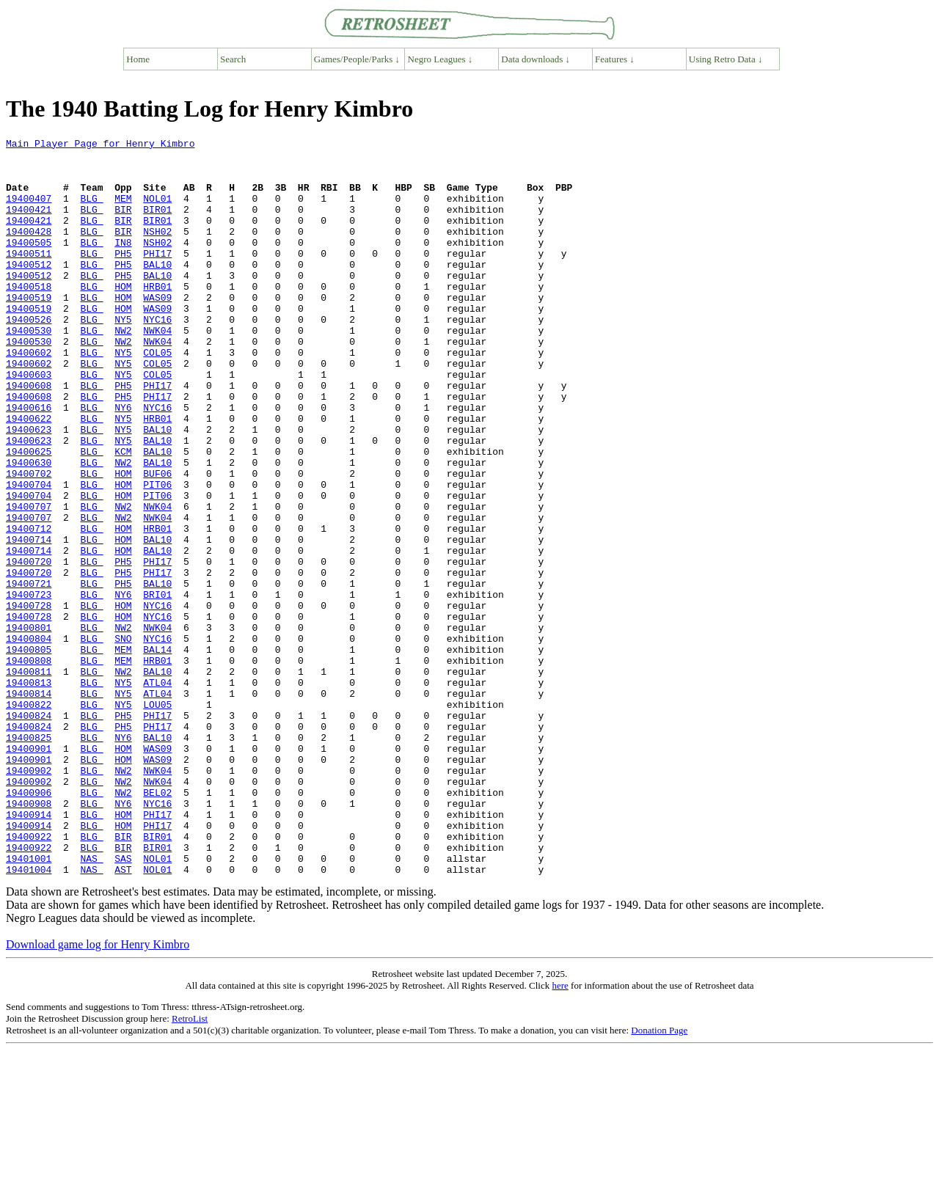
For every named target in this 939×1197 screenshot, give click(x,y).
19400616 (28, 462)
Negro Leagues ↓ (440, 59)
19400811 (28, 779)
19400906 (28, 924)
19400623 (28, 488)
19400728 (28, 699)
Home (138, 59)
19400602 (28, 396)
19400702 (28, 541)
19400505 (28, 264)
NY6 (122, 462)
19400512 (28, 290)
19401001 (28, 1003)
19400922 (28, 977)
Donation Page (659, 1177)
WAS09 (157, 330)
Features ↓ (615, 59)
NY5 (122, 356)
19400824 (28, 831)
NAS (91, 1003)
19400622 (28, 475)
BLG (91, 211)
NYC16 (157, 356)
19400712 (28, 607)
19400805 (28, 752)
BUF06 (157, 541)
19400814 (28, 805)
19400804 (28, 739)
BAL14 (157, 752)
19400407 (28, 211)
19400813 (28, 792)
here (560, 1132)
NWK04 (157, 369)
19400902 (28, 897)
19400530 (28, 369)
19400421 (28, 224)
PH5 (122, 277)
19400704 (28, 554)
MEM (122, 211)
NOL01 (157, 211)
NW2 (122, 369)
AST (122, 1016)
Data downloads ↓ (535, 59)
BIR (122, 224)
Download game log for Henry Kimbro (97, 1092)
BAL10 (157, 290)
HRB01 (157, 316)
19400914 (28, 950)
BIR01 (157, 224)
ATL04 (157, 792)
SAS (122, 1003)
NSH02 (157, 250)
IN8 (122, 264)
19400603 (28, 422)
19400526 (28, 356)
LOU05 (157, 818)
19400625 (28, 514)
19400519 (28, 330)
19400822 (28, 818)
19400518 (28, 316)
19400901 (28, 871)
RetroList (190, 1165)
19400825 (28, 858)
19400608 (28, 435)
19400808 (28, 765)
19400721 (28, 673)
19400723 (28, 686)
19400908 (28, 937)
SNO (122, 739)
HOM (122, 316)
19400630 (28, 528)
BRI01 (157, 686)
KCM (122, 514)
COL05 (157, 396)
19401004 (28, 1016)
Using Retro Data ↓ (726, 59)
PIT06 (157, 554)
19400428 (28, 250)
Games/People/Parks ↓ (357, 59)
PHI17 (157, 277)
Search (233, 59)
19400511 (28, 277)
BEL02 (157, 924)
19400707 (28, 580)
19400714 (28, 620)
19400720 (28, 647)
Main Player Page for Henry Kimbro (100, 145)
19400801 (28, 726)
